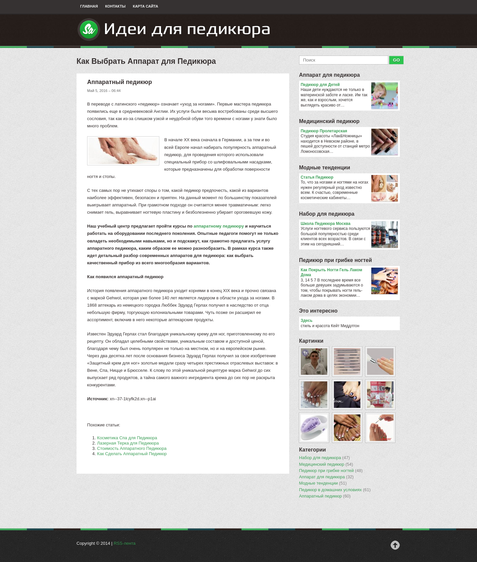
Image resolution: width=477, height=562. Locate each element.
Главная (89, 6)
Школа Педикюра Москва (349, 224)
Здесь (307, 320)
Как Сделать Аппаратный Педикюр (132, 453)
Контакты (115, 6)
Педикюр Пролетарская (349, 131)
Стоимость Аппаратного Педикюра (132, 448)
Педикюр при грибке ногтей (335, 260)
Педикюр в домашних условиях (335, 490)
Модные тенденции (324, 167)
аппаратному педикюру (219, 226)
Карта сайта (145, 6)
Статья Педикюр (349, 177)
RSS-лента (124, 543)
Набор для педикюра (326, 214)
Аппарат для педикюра (329, 75)
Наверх (395, 545)
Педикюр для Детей (349, 85)
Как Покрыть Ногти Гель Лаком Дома (349, 273)
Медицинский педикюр (329, 121)
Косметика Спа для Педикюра (127, 437)
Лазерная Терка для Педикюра (128, 443)
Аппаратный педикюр (325, 496)
